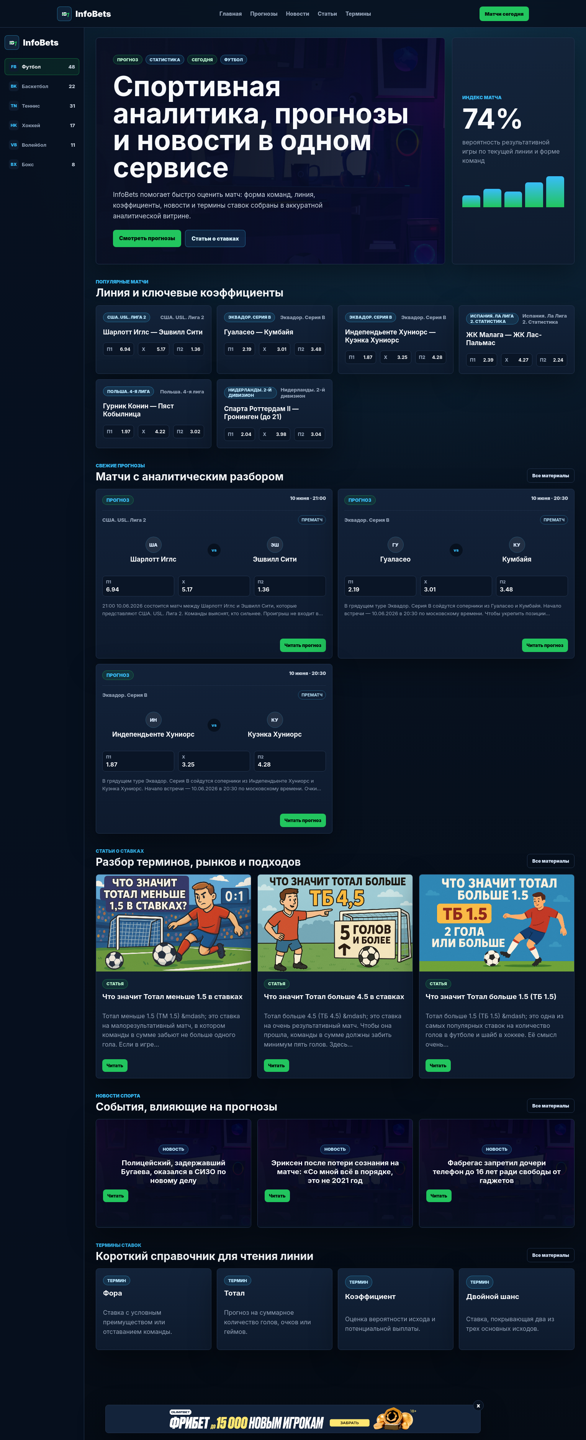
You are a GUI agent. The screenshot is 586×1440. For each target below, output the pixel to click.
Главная (230, 13)
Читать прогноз (303, 645)
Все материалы (550, 475)
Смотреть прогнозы (147, 238)
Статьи (327, 13)
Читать (114, 1065)
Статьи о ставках (215, 238)
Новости (297, 13)
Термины (358, 13)
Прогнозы (264, 13)
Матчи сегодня (504, 14)
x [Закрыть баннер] (478, 1405)
